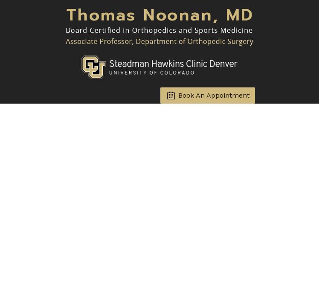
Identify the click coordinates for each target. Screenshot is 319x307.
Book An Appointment (213, 95)
